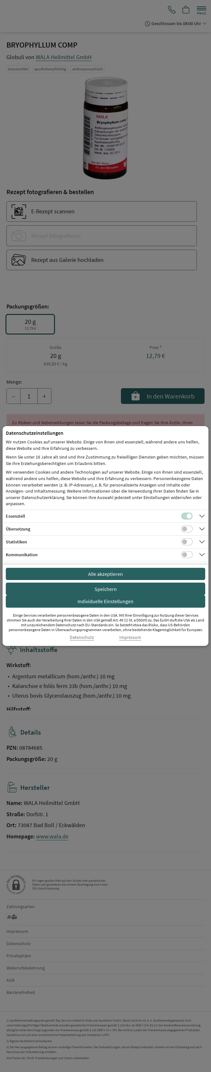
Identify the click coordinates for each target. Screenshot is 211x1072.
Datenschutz (82, 637)
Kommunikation (22, 555)
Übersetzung (18, 529)
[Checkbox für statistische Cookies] (187, 541)
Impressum (130, 637)
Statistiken (16, 542)
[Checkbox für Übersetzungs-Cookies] (187, 528)
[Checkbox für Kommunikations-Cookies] (187, 554)
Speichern (106, 589)
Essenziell (15, 516)
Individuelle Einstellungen (105, 601)
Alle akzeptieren (105, 574)
